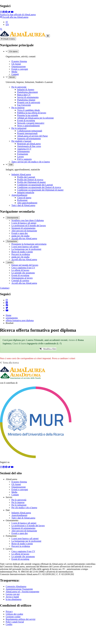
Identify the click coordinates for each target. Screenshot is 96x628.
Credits (9, 624)
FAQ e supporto (24, 159)
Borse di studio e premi (22, 252)
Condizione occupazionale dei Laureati (35, 185)
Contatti (15, 74)
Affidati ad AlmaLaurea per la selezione (35, 118)
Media (14, 71)
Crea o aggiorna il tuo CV (23, 267)
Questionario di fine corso (29, 146)
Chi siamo (13, 51)
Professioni (22, 200)
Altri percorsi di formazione (24, 230)
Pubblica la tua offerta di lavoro (31, 113)
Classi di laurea (24, 197)
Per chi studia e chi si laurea (24, 507)
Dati (11, 164)
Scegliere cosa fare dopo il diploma (27, 220)
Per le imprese (18, 107)
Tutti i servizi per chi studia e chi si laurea (30, 161)
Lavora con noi (13, 594)
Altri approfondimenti (27, 203)
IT (7, 22)
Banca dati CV (24, 94)
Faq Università (24, 105)
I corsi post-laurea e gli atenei (25, 246)
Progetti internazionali (27, 133)
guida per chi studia (20, 236)
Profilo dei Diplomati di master (31, 182)
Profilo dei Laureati (26, 177)
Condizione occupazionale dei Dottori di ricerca (39, 187)
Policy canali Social (15, 622)
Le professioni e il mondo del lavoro (28, 525)
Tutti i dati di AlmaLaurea (23, 205)
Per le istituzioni (18, 128)
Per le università (18, 87)
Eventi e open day (19, 233)
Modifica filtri (48, 349)
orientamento (12, 318)
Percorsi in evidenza (20, 254)
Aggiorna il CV (24, 149)
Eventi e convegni (19, 69)
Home (8, 315)
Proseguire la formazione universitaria (28, 244)
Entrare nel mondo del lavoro (24, 265)
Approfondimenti (19, 195)
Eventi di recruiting (26, 120)
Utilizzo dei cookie (14, 614)
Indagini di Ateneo (25, 89)
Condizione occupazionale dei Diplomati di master (40, 190)
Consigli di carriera (20, 280)
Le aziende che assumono (23, 273)
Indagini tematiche (25, 192)
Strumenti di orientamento (23, 228)
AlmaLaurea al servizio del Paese (32, 136)
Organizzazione (18, 66)
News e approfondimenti (28, 125)
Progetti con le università (28, 102)
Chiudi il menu (8, 39)
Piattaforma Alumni (26, 100)
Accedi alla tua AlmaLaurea (14, 17)
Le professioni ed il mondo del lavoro (28, 225)
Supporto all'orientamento (29, 138)
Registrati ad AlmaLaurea (29, 143)
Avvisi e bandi (12, 597)
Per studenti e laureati (21, 141)
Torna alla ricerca (9, 362)
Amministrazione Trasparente (19, 589)
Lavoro (20, 156)
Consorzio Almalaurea (16, 586)
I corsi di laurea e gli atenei (23, 223)
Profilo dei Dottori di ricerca (30, 179)
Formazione (22, 154)
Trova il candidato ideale (28, 110)
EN (7, 24)
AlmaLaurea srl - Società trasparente (22, 591)
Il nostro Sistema (19, 61)
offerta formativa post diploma (20, 320)
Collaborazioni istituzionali (29, 131)
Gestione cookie (13, 616)
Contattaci (4, 288)
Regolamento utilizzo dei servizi (20, 619)
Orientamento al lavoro (22, 278)
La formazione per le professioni (26, 249)
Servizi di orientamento (28, 97)
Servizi (12, 77)
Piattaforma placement (27, 92)
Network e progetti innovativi (30, 123)
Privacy (9, 611)
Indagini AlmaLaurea (21, 174)
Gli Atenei (16, 64)
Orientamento (23, 151)
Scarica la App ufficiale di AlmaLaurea (18, 14)
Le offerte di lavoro (20, 270)
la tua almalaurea (13, 599)
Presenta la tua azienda (27, 115)
